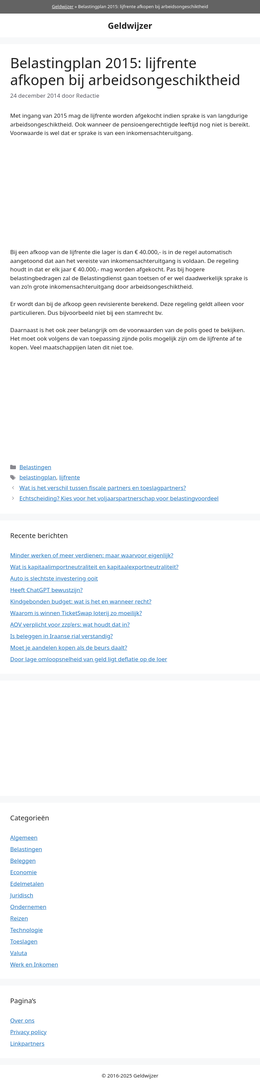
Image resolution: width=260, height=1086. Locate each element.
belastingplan (37, 477)
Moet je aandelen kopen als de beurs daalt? (68, 647)
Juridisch (21, 895)
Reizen (19, 918)
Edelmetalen (27, 884)
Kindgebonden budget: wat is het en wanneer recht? (80, 601)
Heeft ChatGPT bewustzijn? (46, 590)
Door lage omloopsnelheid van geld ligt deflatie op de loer (88, 659)
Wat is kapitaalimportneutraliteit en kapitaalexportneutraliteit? (94, 567)
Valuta (18, 953)
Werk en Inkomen (34, 964)
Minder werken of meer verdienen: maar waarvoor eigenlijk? (91, 555)
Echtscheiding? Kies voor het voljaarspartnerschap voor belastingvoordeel (119, 498)
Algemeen (24, 837)
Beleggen (23, 860)
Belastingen (35, 467)
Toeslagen (24, 941)
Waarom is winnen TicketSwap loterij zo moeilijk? (76, 613)
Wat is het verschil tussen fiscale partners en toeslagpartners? (102, 488)
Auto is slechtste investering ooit (54, 578)
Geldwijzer (62, 6)
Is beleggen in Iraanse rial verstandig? (61, 636)
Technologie (26, 930)
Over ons (22, 1020)
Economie (23, 872)
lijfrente (69, 477)
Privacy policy (28, 1032)
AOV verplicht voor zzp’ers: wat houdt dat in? (70, 624)
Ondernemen (28, 907)
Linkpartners (27, 1043)
